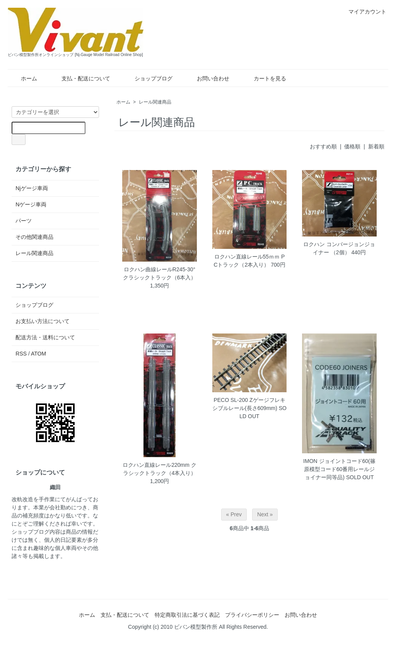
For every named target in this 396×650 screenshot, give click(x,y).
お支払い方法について (42, 321)
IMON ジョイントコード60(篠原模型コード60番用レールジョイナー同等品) (339, 469)
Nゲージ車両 (30, 204)
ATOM (38, 354)
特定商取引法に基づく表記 (187, 615)
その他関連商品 (34, 237)
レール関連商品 (155, 102)
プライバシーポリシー (252, 615)
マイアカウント (363, 12)
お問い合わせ (207, 78)
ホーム (23, 78)
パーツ (23, 221)
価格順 (352, 146)
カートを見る (264, 78)
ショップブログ (147, 78)
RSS (21, 354)
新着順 (376, 146)
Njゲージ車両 (31, 188)
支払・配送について (80, 78)
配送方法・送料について (45, 337)
